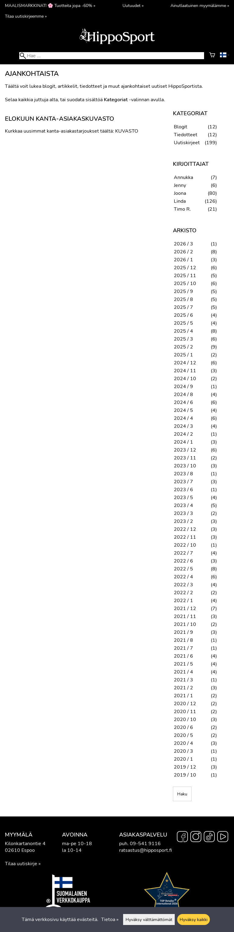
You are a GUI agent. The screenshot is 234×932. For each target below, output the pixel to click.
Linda (180, 201)
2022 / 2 (183, 592)
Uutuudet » (133, 5)
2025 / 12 (185, 267)
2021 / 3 (183, 680)
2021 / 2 (183, 687)
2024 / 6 (183, 402)
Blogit (180, 126)
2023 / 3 (183, 513)
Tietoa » (110, 919)
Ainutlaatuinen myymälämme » (199, 5)
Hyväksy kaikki (193, 919)
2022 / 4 (183, 576)
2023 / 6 (183, 489)
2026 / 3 (183, 244)
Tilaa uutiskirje (21, 863)
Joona (180, 193)
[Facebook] (182, 837)
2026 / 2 (183, 251)
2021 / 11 (185, 616)
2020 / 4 (183, 743)
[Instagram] (195, 837)
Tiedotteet (185, 134)
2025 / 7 (183, 307)
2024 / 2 (183, 434)
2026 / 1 (183, 259)
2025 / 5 (183, 323)
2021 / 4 (183, 672)
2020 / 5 (183, 735)
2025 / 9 (183, 291)
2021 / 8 (183, 640)
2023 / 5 (183, 497)
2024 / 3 (183, 426)
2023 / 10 (185, 465)
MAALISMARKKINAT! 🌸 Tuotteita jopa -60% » (50, 5)
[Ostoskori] (212, 55)
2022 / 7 (183, 553)
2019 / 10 (185, 775)
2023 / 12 (185, 450)
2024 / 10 (185, 378)
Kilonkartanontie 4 (25, 843)
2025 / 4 (183, 331)
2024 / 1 (183, 442)
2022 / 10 (185, 545)
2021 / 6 (183, 656)
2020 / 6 (183, 727)
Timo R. (182, 209)
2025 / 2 (183, 347)
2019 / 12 (185, 767)
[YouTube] (222, 837)
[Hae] (111, 55)
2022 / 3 (183, 584)
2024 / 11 (185, 370)
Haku (182, 794)
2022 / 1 (183, 600)
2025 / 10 (185, 283)
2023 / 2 (183, 521)
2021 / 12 (185, 608)
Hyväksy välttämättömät (149, 919)
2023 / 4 (183, 505)
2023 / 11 (185, 458)
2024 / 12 (185, 362)
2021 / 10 (185, 624)
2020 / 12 (185, 703)
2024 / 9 (183, 386)
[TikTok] (209, 837)
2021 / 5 (183, 664)
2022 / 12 (185, 529)
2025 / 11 (185, 275)
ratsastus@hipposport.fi (145, 850)
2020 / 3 (183, 751)
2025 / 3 (183, 339)
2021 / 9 (183, 632)
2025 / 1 (183, 355)
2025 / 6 (183, 315)
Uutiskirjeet (187, 142)
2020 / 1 (183, 759)
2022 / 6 (183, 561)
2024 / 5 (183, 410)
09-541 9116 (145, 843)
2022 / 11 (185, 537)
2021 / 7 (183, 648)
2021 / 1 (183, 695)
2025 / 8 (183, 299)
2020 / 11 (185, 711)
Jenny (180, 185)
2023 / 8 (183, 473)
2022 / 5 (183, 569)
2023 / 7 (183, 481)
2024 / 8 (183, 394)
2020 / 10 (185, 719)
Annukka (183, 177)
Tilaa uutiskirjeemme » (26, 16)
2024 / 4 (183, 418)
